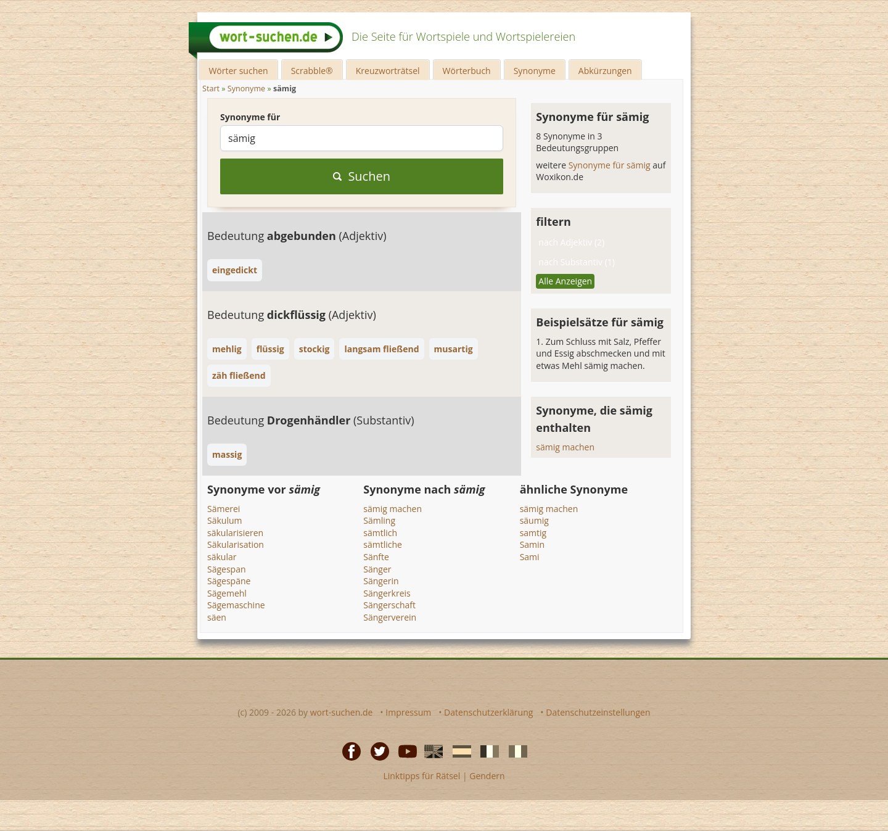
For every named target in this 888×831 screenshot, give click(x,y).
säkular (221, 557)
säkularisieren (235, 533)
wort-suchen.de (341, 712)
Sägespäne (228, 581)
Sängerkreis (386, 593)
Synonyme (535, 70)
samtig (533, 533)
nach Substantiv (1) (576, 262)
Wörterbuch (467, 70)
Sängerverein (389, 617)
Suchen (361, 176)
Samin (532, 544)
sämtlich (380, 533)
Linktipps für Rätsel (421, 776)
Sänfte (376, 557)
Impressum (408, 712)
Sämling (379, 520)
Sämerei (223, 509)
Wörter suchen (238, 70)
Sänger (377, 569)
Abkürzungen (605, 70)
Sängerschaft (389, 605)
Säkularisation (235, 544)
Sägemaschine (236, 605)
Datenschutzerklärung (488, 712)
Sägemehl (227, 593)
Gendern (486, 776)
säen (216, 617)
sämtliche (382, 544)
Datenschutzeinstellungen (598, 712)
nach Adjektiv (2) (571, 242)
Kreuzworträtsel (388, 70)
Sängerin (380, 581)
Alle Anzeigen (565, 281)
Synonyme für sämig (611, 165)
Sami (530, 557)
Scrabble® (312, 70)
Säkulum (224, 520)
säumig (534, 520)
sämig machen (565, 447)
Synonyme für (250, 117)
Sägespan (226, 569)
